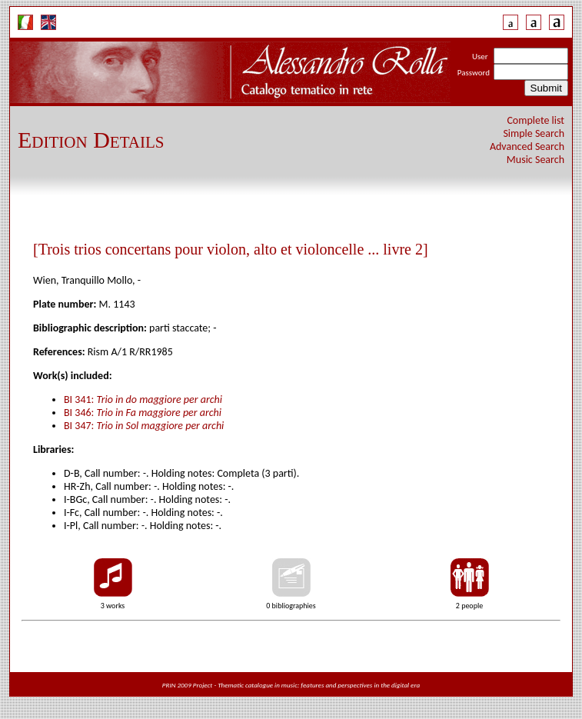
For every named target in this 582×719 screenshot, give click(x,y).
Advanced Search (527, 146)
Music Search (535, 159)
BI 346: (142, 412)
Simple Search (533, 133)
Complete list (535, 120)
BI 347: (144, 425)
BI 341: (143, 399)
